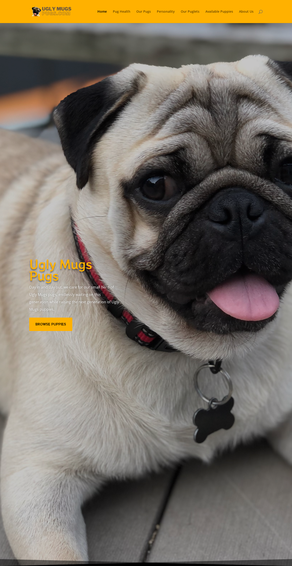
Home (102, 12)
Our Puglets (190, 12)
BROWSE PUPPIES (50, 324)
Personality (166, 12)
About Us (246, 12)
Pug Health (121, 12)
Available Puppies (219, 12)
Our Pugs (143, 12)
